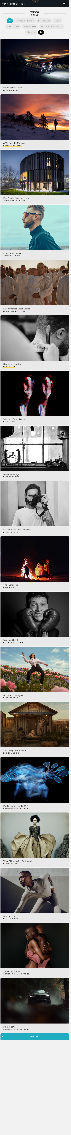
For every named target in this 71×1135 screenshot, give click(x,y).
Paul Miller (9, 366)
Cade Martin (9, 422)
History (57, 21)
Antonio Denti (10, 587)
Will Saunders (11, 919)
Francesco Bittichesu (15, 311)
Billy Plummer (10, 698)
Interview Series (30, 26)
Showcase (31, 32)
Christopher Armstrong (16, 808)
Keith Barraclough (13, 642)
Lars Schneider (11, 90)
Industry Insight (13, 26)
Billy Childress (11, 477)
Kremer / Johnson (12, 753)
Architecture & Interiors (25, 21)
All (10, 21)
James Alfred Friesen (14, 201)
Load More (20, 1037)
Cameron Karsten (12, 145)
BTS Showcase (44, 21)
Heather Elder (10, 863)
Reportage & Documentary (51, 26)
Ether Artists (10, 532)
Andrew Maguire (11, 256)
